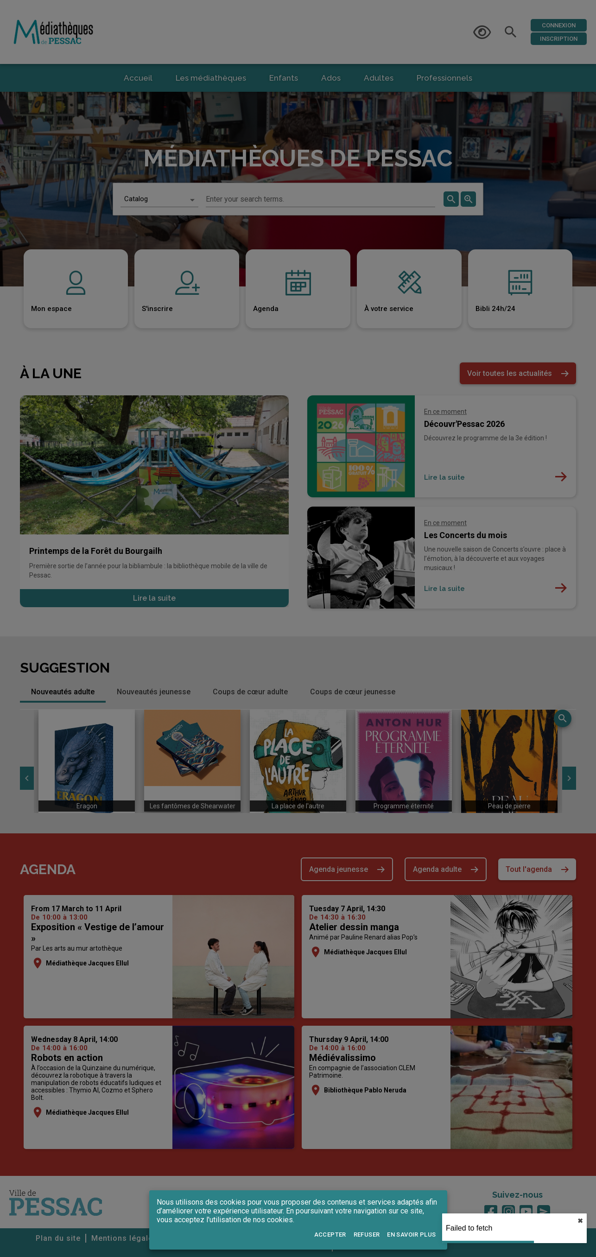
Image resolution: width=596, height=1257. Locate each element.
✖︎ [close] (580, 1221)
